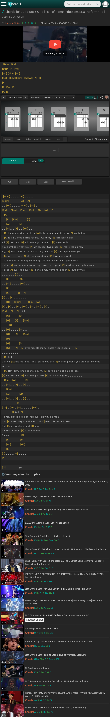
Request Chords (34, 619)
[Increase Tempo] (25, 97)
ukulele (28, 139)
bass (58, 139)
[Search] (97, 4)
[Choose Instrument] (65, 139)
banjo (48, 139)
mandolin (38, 139)
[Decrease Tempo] (3, 97)
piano (17, 139)
